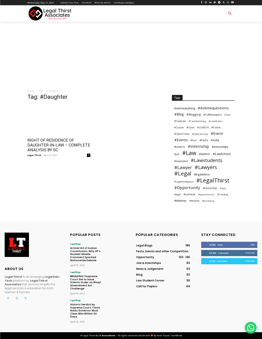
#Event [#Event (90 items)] (217, 133)
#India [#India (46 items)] (215, 140)
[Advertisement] (131, 56)
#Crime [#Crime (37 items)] (215, 127)
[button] (230, 13)
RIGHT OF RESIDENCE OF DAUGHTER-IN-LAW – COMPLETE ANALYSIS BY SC (58, 145)
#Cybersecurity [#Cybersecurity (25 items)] (200, 133)
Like (253, 244)
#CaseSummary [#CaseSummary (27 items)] (197, 121)
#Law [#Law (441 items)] (189, 153)
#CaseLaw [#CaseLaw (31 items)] (180, 121)
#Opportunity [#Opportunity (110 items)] (187, 188)
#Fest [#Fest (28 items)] (194, 140)
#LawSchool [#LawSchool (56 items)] (222, 154)
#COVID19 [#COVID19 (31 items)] (203, 127)
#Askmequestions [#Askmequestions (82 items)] (213, 108)
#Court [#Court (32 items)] (190, 127)
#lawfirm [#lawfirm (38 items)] (204, 154)
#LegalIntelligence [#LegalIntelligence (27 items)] (184, 181)
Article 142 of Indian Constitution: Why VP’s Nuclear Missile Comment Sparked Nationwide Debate (85, 254)
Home (30, 91)
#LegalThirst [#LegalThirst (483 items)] (212, 180)
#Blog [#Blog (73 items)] (179, 114)
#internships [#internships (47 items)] (220, 147)
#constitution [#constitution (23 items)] (215, 121)
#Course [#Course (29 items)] (179, 127)
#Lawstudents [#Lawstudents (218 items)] (206, 160)
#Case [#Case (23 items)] (228, 114)
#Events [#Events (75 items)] (181, 140)
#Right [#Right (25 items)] (177, 194)
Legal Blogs (75, 244)
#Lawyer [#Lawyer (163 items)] (183, 167)
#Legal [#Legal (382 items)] (182, 173)
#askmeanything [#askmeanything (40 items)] (184, 108)
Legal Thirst (34, 155)
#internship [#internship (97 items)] (198, 146)
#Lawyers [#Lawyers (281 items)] (206, 167)
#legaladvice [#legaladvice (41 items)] (202, 174)
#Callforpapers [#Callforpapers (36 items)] (213, 114)
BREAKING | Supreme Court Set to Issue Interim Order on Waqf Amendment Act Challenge (85, 282)
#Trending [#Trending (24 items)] (222, 194)
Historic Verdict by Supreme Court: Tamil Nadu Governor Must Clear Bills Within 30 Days (85, 310)
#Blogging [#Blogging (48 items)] (193, 114)
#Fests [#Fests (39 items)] (203, 140)
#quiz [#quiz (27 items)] (223, 188)
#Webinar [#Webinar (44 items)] (180, 200)
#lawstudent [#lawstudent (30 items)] (181, 161)
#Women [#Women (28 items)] (194, 200)
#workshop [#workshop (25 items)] (208, 200)
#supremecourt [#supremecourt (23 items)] (206, 194)
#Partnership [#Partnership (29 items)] (210, 188)
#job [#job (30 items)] (176, 154)
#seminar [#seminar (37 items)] (189, 194)
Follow (250, 252)
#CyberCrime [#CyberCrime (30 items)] (181, 134)
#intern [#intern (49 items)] (179, 147)
